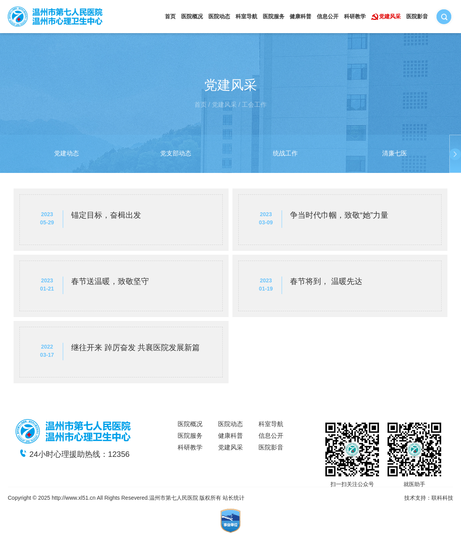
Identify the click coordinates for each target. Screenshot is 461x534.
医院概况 (192, 16)
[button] (6, 154)
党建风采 (390, 16)
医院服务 (274, 16)
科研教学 (355, 16)
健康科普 (300, 16)
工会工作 (254, 104)
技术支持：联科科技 (428, 498)
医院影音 (417, 16)
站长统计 (233, 498)
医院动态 (219, 16)
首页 (170, 16)
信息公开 (328, 16)
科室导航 (246, 16)
